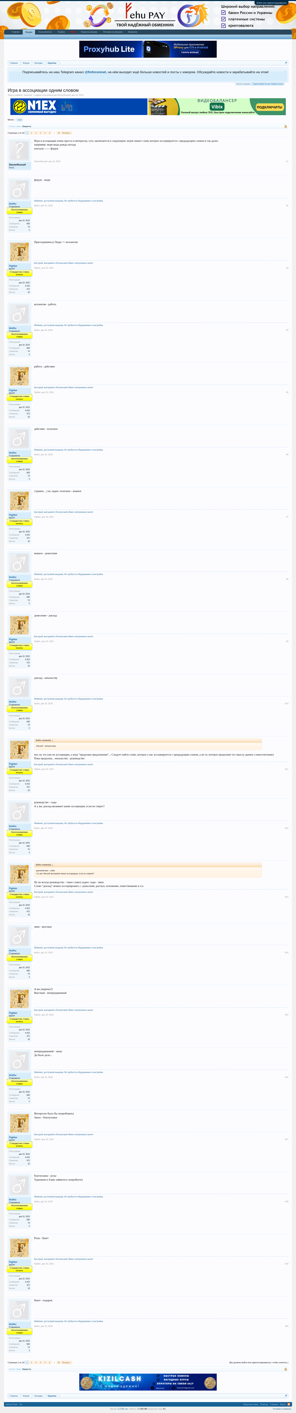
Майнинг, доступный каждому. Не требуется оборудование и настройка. (68, 200)
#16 (286, 1077)
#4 (287, 330)
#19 (286, 1264)
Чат (73, 31)
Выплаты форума (243, 84)
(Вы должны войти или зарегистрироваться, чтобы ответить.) (258, 1362)
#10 (286, 703)
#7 (287, 517)
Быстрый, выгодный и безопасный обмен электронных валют (63, 263)
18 (59, 133)
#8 (287, 579)
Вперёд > (66, 133)
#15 (286, 1015)
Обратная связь (250, 1404)
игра (19, 119)
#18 (286, 1201)
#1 (287, 161)
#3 (287, 268)
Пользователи (45, 32)
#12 (286, 828)
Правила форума (89, 32)
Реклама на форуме (113, 32)
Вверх (283, 1404)
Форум (28, 32)
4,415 (27, 286)
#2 (287, 205)
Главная (16, 32)
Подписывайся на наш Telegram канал (268, 83)
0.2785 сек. (123, 1409)
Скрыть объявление (285, 71)
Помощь (264, 1404)
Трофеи (61, 32)
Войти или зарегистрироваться (271, 3)
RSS (289, 1404)
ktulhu (12, 203)
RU (20, 1404)
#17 (286, 1139)
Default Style (12, 1404)
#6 (287, 454)
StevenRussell (63, 95)
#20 (286, 1326)
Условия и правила (282, 1409)
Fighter (13, 265)
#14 (286, 952)
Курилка (28, 95)
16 (29, 292)
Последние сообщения (18, 37)
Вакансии (132, 32)
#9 (287, 641)
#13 (286, 897)
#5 (287, 392)
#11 (286, 769)
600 (28, 224)
